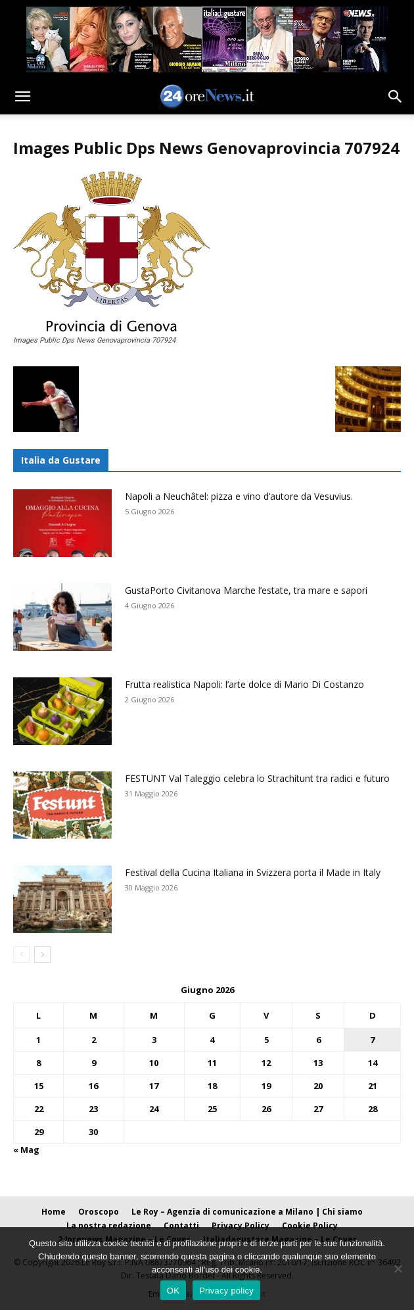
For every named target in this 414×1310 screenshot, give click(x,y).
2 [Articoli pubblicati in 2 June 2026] (93, 1040)
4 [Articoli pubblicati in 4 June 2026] (212, 1040)
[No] (397, 1268)
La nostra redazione (108, 1225)
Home (53, 1211)
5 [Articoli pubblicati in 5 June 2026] (266, 1040)
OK (173, 1291)
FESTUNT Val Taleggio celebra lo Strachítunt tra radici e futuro (257, 778)
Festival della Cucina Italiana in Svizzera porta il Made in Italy (252, 872)
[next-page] (42, 954)
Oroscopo (98, 1211)
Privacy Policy (240, 1225)
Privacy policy (226, 1291)
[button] (22, 96)
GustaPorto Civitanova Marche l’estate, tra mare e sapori (246, 590)
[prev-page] (21, 954)
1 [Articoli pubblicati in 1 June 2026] (38, 1040)
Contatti (181, 1225)
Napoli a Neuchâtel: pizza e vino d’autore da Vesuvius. (239, 496)
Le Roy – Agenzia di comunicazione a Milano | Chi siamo (247, 1211)
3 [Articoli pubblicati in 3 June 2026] (154, 1040)
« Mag (26, 1149)
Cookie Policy (310, 1225)
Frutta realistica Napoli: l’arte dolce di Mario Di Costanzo (244, 684)
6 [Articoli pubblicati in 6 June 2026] (318, 1040)
